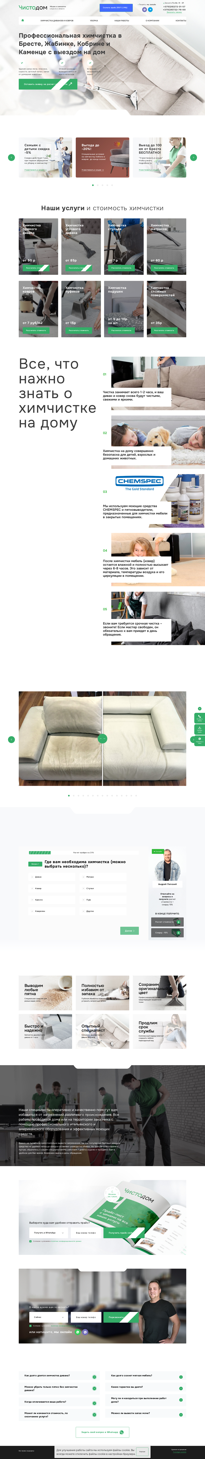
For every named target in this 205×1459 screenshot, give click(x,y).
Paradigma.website (179, 1452)
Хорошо (142, 1452)
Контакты (181, 20)
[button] (11, 157)
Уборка (94, 20)
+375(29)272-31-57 (174, 6)
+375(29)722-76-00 (174, 9)
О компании (152, 20)
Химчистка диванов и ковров (57, 20)
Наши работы (122, 20)
